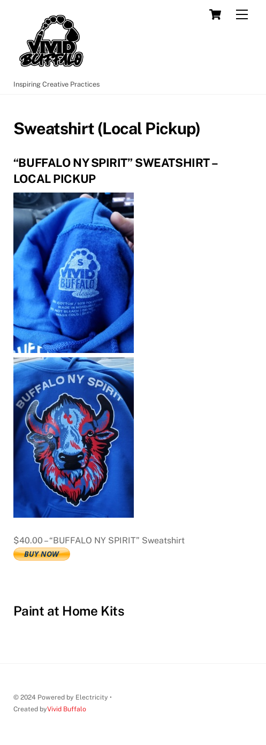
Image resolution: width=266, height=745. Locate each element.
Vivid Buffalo (66, 709)
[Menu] (242, 14)
